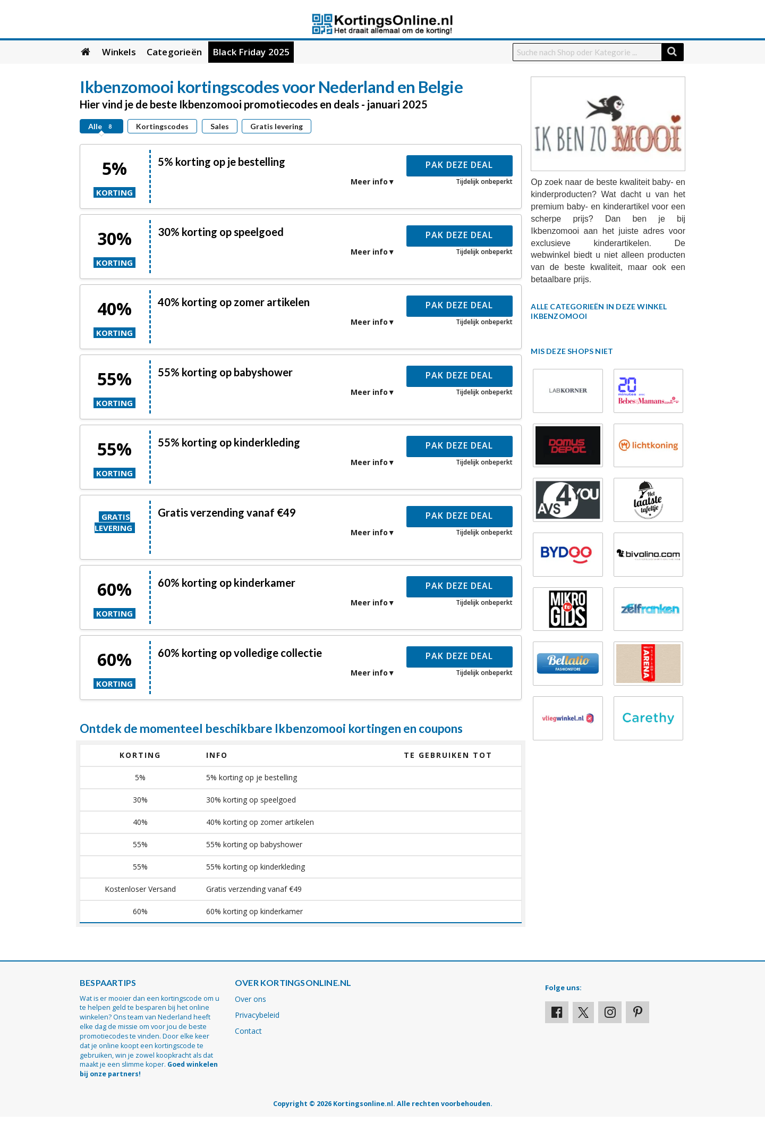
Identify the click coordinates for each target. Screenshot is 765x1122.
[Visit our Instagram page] (610, 1012)
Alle (101, 126)
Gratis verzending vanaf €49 (227, 512)
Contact (248, 1031)
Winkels (118, 52)
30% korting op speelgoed (221, 231)
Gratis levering (276, 126)
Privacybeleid (257, 1015)
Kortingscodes (162, 126)
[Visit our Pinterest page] (637, 1012)
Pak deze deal (459, 165)
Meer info (369, 181)
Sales (219, 126)
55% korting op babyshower (225, 372)
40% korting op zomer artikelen (234, 302)
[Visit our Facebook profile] (556, 1012)
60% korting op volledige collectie (240, 652)
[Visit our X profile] (583, 1012)
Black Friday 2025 (251, 52)
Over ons (250, 999)
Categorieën (174, 52)
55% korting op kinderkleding (229, 442)
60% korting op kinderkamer (226, 582)
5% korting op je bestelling (221, 161)
